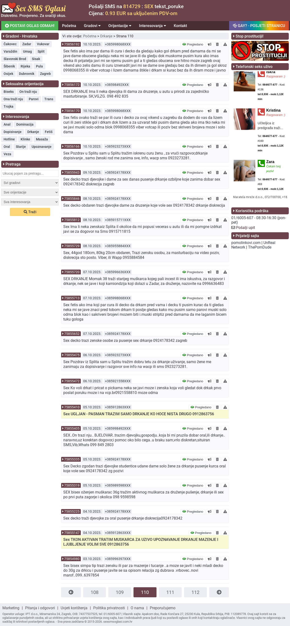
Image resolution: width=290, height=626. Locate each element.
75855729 (72, 246)
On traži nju (28, 92)
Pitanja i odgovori (40, 608)
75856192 (72, 44)
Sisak (36, 59)
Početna (69, 25)
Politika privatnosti (109, 608)
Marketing (10, 608)
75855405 (72, 428)
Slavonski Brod (15, 59)
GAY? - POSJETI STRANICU (259, 25)
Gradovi (92, 25)
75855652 (72, 334)
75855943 (72, 172)
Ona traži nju (13, 99)
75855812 (72, 220)
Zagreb (45, 74)
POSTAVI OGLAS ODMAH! (29, 25)
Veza (7, 154)
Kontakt (180, 25)
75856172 (72, 85)
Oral (7, 147)
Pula (39, 66)
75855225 (72, 511)
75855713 (72, 298)
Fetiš (48, 132)
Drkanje (33, 132)
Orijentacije (119, 25)
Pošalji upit (245, 227)
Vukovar (43, 44)
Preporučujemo (162, 608)
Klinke (25, 139)
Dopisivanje (13, 132)
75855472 (72, 381)
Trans (48, 99)
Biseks (9, 92)
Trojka (8, 106)
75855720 (72, 272)
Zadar (26, 44)
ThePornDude (259, 247)
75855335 (72, 459)
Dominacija (25, 124)
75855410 (72, 407)
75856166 (72, 146)
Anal (7, 124)
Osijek (8, 74)
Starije (21, 147)
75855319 (72, 485)
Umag (27, 51)
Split (41, 51)
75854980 (72, 559)
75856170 (72, 111)
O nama (137, 608)
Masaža (42, 139)
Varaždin (10, 51)
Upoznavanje (42, 147)
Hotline (9, 139)
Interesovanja (152, 25)
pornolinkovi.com (246, 242)
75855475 (72, 355)
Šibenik (9, 66)
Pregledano (192, 44)
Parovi (34, 99)
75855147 (72, 533)
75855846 (72, 198)
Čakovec (10, 44)
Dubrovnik (26, 74)
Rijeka (25, 66)
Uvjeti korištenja (74, 608)
